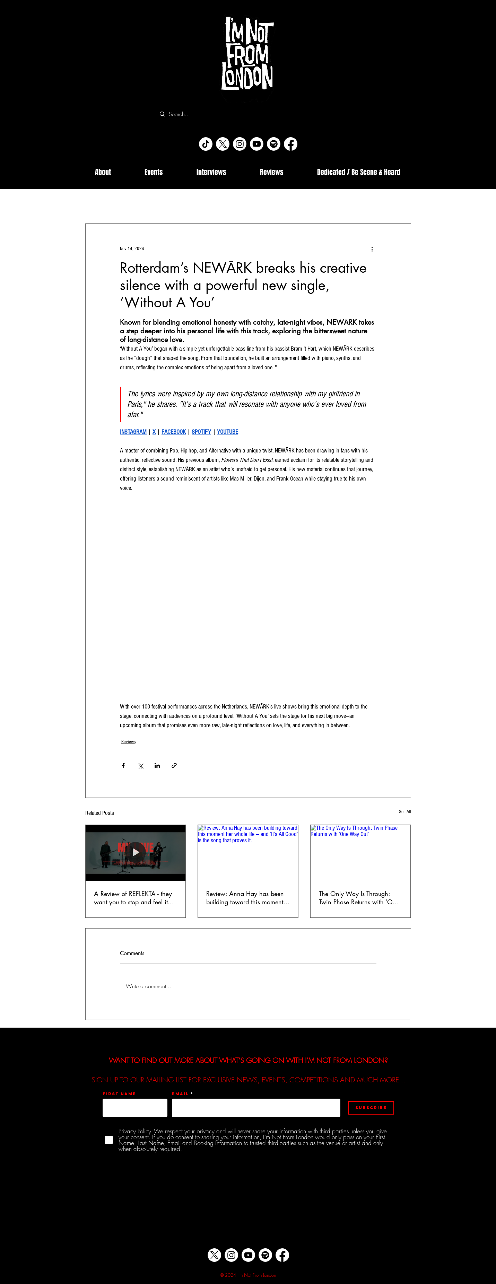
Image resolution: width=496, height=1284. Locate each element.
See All (405, 812)
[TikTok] (205, 144)
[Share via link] (174, 765)
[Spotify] (273, 144)
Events (219, 202)
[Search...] (247, 114)
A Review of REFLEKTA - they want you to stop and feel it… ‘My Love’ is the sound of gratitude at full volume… (134, 897)
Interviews (128, 202)
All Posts (94, 202)
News (192, 202)
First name (119, 1094)
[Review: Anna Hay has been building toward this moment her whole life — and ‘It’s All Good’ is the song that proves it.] (248, 853)
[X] (222, 144)
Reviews (162, 202)
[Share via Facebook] (123, 765)
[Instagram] (239, 144)
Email (180, 1094)
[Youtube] (256, 144)
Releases (321, 202)
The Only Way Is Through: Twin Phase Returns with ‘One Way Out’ (359, 897)
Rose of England (363, 202)
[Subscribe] (371, 1108)
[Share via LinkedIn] (157, 765)
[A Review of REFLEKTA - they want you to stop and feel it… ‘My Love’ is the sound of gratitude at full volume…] (136, 853)
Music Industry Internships (268, 202)
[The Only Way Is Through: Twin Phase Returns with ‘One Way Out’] (361, 853)
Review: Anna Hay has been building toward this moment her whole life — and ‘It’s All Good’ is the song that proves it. (246, 897)
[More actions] (372, 249)
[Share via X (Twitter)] (140, 765)
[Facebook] (290, 144)
